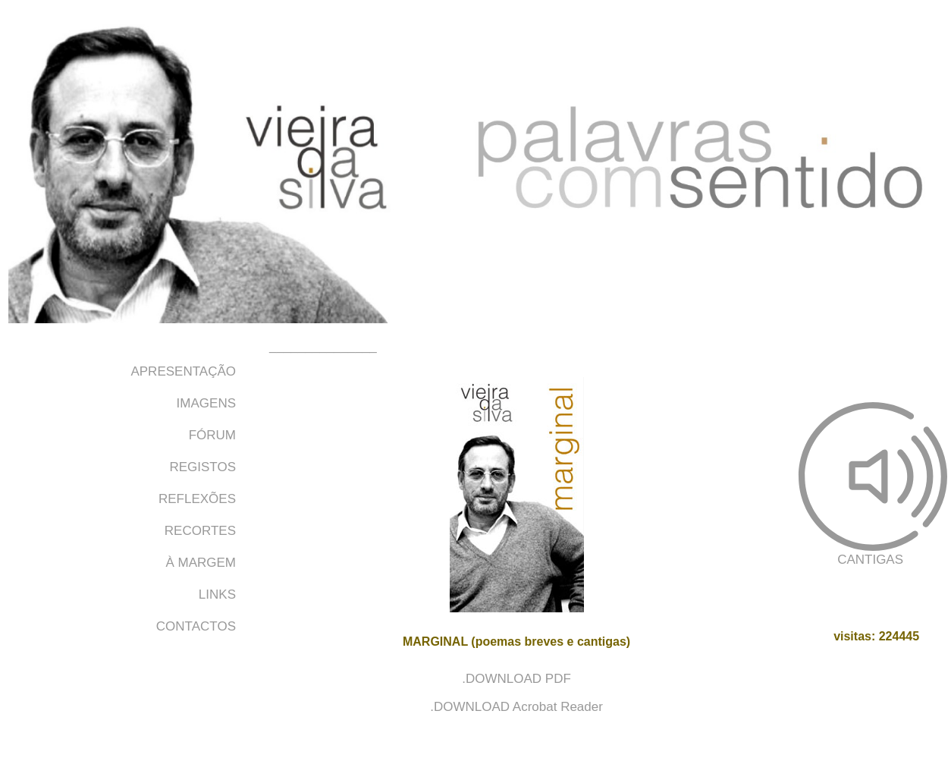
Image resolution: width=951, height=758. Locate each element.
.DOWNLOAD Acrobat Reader (516, 707)
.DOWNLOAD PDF (516, 679)
